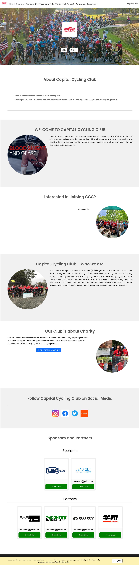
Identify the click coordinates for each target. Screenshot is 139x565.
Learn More (56, 486)
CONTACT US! (84, 209)
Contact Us (80, 4)
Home (12, 4)
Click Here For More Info (49, 350)
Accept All (117, 561)
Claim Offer (83, 486)
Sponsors (30, 4)
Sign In (130, 3)
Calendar (20, 4)
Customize (65, 562)
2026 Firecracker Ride (44, 4)
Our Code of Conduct (64, 4)
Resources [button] (91, 4)
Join (136, 3)
